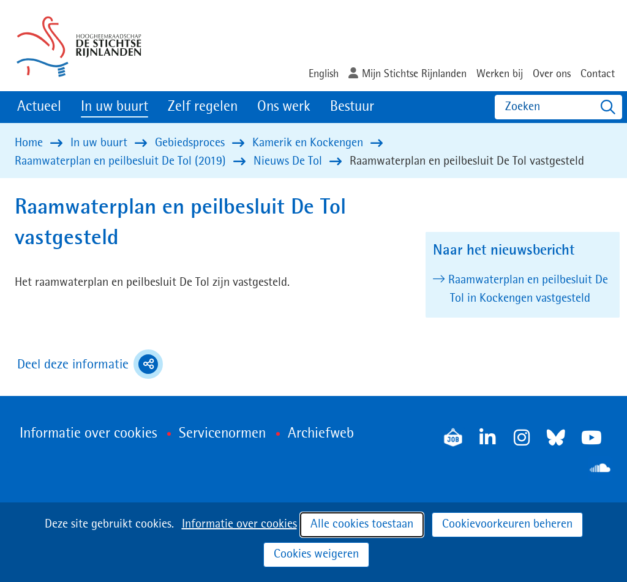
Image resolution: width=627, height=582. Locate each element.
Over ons (552, 74)
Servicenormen (222, 434)
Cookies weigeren (316, 554)
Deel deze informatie (90, 364)
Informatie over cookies (239, 524)
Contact (597, 74)
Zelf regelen (203, 107)
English (324, 74)
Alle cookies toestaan (361, 524)
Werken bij (499, 74)
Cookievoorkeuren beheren (507, 524)
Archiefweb (321, 434)
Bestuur (352, 107)
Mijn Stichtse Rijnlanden (414, 74)
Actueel (39, 107)
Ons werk (283, 107)
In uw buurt (114, 107)
